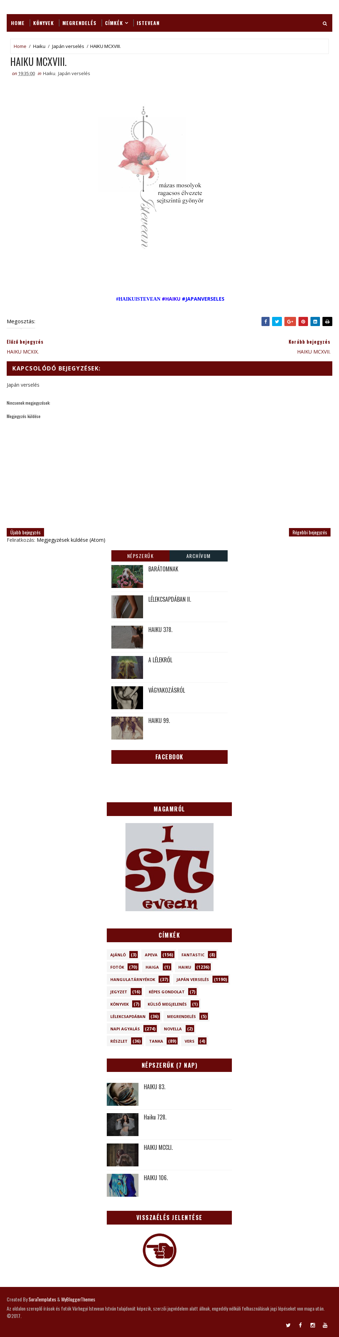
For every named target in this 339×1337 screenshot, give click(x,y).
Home (18, 22)
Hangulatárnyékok (132, 979)
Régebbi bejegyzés (309, 532)
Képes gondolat (167, 991)
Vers (190, 1041)
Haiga (152, 967)
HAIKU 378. (160, 629)
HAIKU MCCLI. (158, 1147)
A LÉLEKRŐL (160, 660)
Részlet (119, 1041)
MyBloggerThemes (78, 1299)
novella (173, 1028)
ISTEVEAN (148, 22)
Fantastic (192, 954)
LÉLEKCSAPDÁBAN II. (169, 599)
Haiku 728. (155, 1117)
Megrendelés (79, 22)
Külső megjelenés (167, 1004)
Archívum (198, 555)
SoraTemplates (42, 1299)
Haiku (39, 46)
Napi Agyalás (125, 1028)
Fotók (117, 967)
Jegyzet (118, 991)
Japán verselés (68, 46)
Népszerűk (140, 555)
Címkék (114, 22)
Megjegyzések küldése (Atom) (71, 539)
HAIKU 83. (154, 1087)
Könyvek (43, 22)
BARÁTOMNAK (163, 569)
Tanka (156, 1041)
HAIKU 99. (159, 720)
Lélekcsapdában (128, 1016)
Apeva (151, 954)
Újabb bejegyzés (25, 532)
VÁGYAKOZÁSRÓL (166, 690)
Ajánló (118, 954)
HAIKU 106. (156, 1177)
